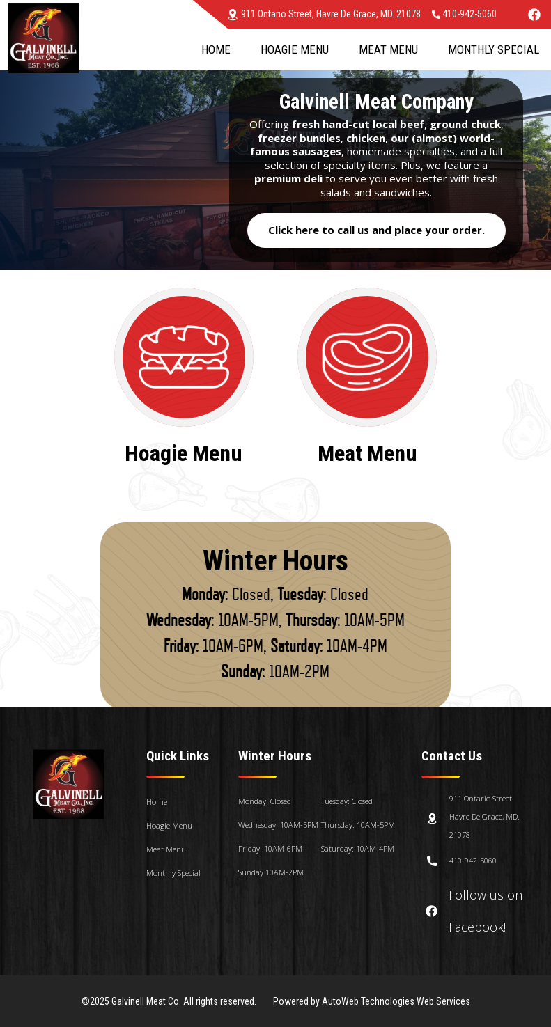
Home (216, 49)
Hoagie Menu (295, 49)
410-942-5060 (464, 13)
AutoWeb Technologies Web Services (396, 1001)
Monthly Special (493, 49)
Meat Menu (388, 49)
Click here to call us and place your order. (376, 230)
